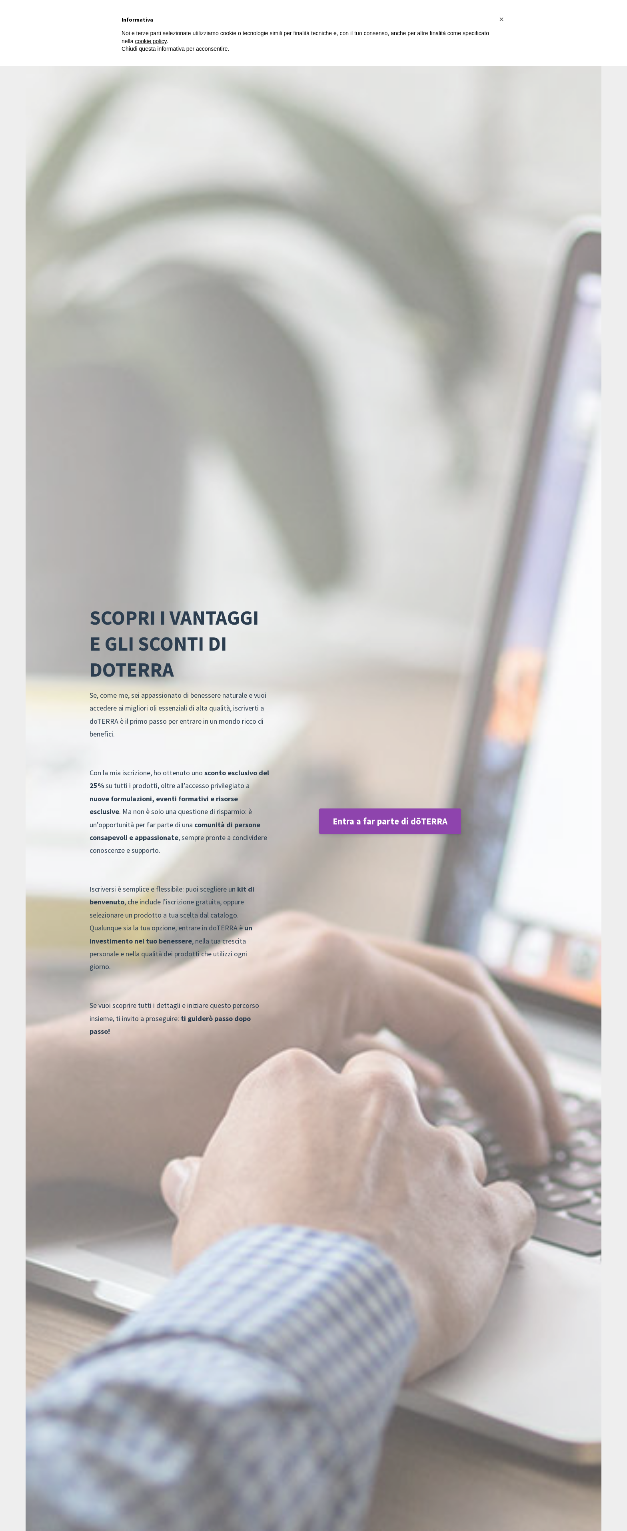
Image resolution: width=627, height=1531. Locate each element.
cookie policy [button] (150, 41)
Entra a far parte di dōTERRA (390, 821)
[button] (501, 19)
